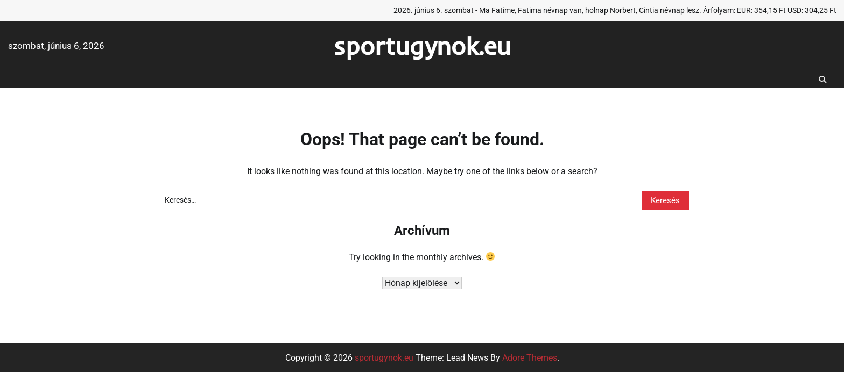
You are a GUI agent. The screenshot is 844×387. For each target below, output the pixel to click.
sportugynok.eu (422, 45)
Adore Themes (529, 358)
